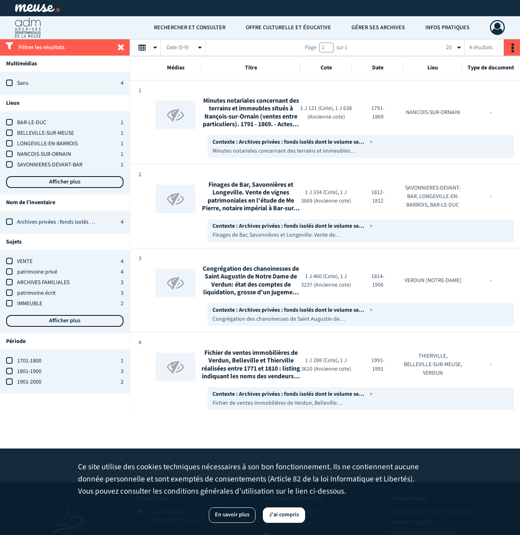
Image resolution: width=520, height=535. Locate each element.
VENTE (24, 261)
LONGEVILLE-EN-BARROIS (47, 144)
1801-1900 (29, 371)
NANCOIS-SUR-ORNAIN (44, 154)
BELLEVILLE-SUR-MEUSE (45, 133)
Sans (22, 83)
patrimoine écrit (36, 293)
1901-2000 (29, 382)
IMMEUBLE (29, 304)
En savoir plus (232, 515)
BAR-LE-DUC (31, 123)
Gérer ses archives (378, 28)
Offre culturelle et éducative (288, 28)
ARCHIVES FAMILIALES (43, 282)
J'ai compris (284, 515)
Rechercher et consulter (189, 28)
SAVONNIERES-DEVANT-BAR (49, 165)
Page (310, 47)
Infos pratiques (447, 28)
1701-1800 (29, 361)
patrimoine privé (37, 272)
